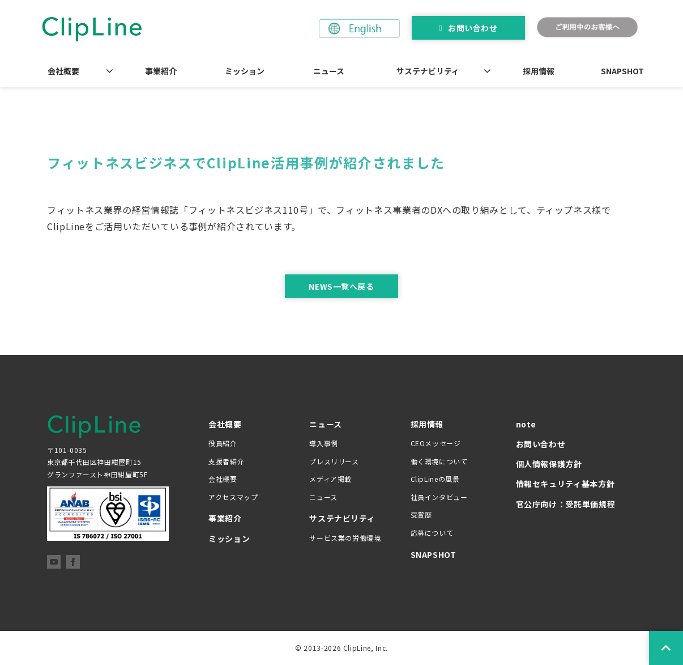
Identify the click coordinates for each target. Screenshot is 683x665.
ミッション (244, 71)
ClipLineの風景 (435, 479)
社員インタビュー (439, 497)
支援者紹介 (226, 461)
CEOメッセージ (436, 443)
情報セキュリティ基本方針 (565, 483)
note (526, 424)
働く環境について (439, 461)
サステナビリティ (427, 71)
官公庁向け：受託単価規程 (566, 504)
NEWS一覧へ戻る (341, 286)
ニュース (328, 71)
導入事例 (323, 443)
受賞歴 (421, 514)
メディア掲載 (330, 479)
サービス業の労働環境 (345, 538)
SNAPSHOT (622, 71)
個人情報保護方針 (549, 463)
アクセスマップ (233, 497)
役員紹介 (222, 443)
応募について (432, 532)
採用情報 (538, 71)
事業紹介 (161, 71)
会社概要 (63, 71)
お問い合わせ (472, 27)
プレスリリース (333, 461)
